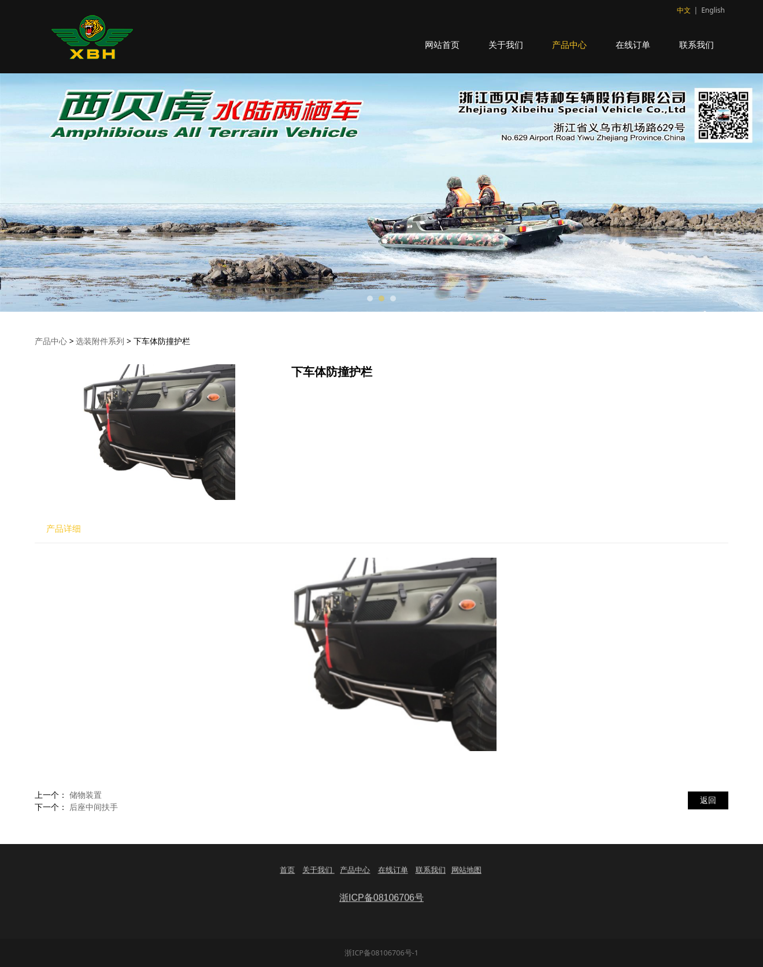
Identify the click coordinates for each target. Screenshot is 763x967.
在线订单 (633, 44)
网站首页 (442, 44)
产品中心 (569, 44)
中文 (684, 10)
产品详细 (63, 528)
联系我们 (696, 44)
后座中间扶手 (93, 806)
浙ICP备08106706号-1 (381, 953)
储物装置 (85, 794)
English (713, 10)
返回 (708, 799)
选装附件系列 (100, 340)
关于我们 (505, 44)
